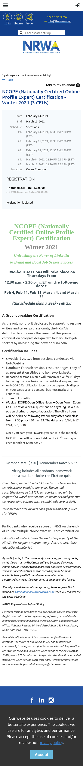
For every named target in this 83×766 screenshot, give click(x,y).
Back (10, 80)
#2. (20, 141)
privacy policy (51, 743)
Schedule (16, 127)
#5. (20, 164)
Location (16, 169)
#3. (20, 150)
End (19, 121)
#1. (20, 132)
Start (19, 116)
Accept (41, 754)
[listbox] (63, 85)
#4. (20, 159)
